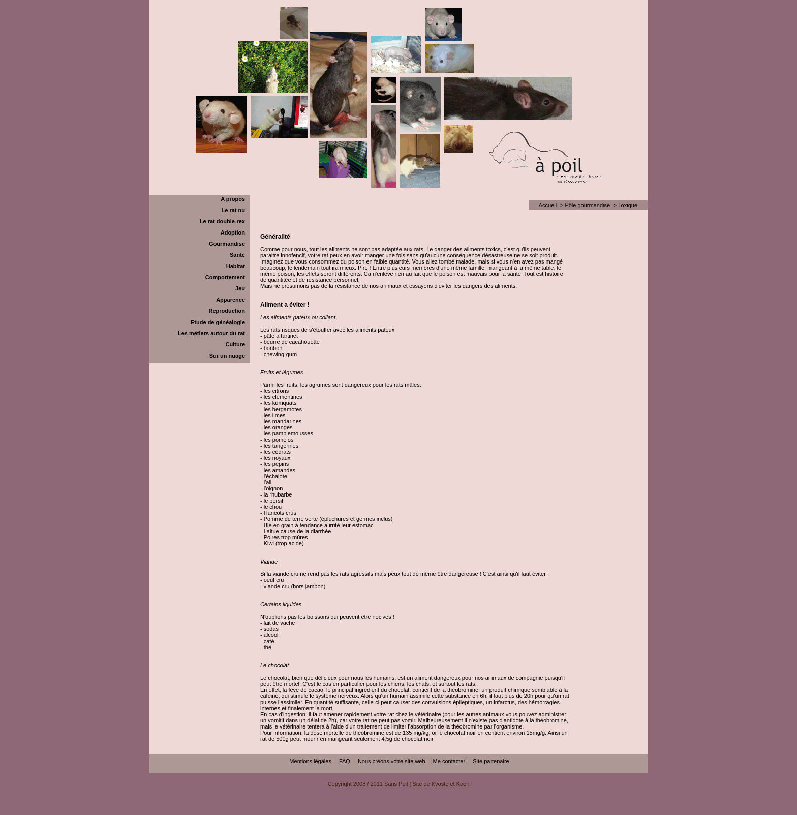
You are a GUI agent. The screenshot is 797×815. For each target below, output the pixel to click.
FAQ (344, 761)
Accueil (548, 205)
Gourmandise (227, 244)
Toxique (627, 205)
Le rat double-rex (222, 221)
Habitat (235, 266)
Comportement (225, 277)
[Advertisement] (398, 811)
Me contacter (449, 761)
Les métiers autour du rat (211, 333)
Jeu (240, 288)
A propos (233, 199)
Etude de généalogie (218, 322)
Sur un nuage (227, 356)
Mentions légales (310, 761)
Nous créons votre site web (391, 761)
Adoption (233, 232)
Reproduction (227, 311)
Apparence (230, 300)
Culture (236, 344)
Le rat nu (233, 210)
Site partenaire (491, 761)
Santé (237, 255)
